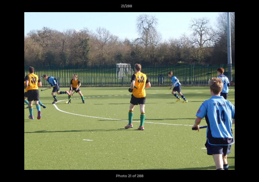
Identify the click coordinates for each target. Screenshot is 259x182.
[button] (238, 7)
